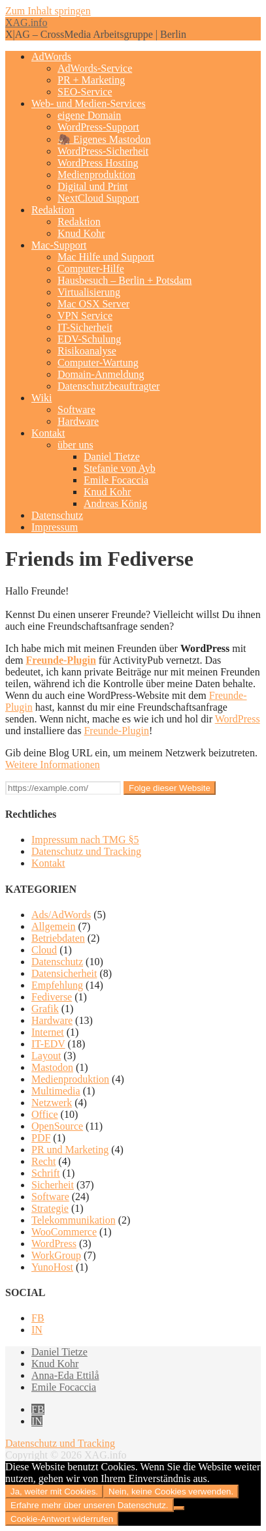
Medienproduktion (96, 174)
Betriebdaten (58, 938)
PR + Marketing (91, 79)
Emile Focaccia (116, 480)
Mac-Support (58, 245)
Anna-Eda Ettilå (65, 1375)
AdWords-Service (95, 68)
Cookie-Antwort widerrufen (61, 1519)
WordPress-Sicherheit (103, 151)
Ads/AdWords (61, 914)
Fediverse (51, 996)
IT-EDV (48, 1043)
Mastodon (52, 1067)
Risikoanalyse (87, 350)
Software (76, 409)
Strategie (50, 1208)
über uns (75, 444)
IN (36, 1329)
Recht (43, 1161)
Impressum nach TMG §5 (85, 839)
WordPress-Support (98, 126)
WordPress (237, 718)
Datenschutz (57, 515)
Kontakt (48, 433)
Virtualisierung (89, 292)
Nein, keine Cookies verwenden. (170, 1491)
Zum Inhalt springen (48, 10)
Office (44, 1114)
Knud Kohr (81, 233)
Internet (47, 1032)
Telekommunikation (73, 1220)
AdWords (51, 56)
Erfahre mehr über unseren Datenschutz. (89, 1505)
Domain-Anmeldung (101, 374)
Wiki (41, 397)
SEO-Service (85, 91)
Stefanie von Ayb (120, 468)
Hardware (78, 421)
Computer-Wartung (98, 362)
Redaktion (53, 209)
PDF (40, 1137)
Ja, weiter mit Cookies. (54, 1491)
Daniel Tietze (112, 456)
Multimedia (55, 1090)
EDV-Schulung (89, 339)
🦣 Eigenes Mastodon (104, 139)
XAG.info (26, 22)
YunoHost (52, 1267)
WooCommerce (64, 1231)
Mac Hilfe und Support (106, 256)
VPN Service (85, 315)
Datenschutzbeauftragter (108, 386)
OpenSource (57, 1126)
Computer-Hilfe (91, 268)
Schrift (45, 1173)
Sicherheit (52, 1184)
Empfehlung (57, 985)
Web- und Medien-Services (88, 103)
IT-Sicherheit (85, 327)
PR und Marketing (69, 1149)
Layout (46, 1055)
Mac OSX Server (93, 303)
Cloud (44, 949)
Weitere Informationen (52, 764)
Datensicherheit (64, 973)
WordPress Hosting (98, 162)
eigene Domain (89, 115)
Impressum (54, 527)
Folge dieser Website (169, 788)
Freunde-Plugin (61, 660)
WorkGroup (56, 1255)
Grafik (45, 1008)
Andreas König (115, 503)
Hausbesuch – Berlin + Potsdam (124, 280)
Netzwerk (51, 1102)
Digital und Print (93, 186)
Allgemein (53, 926)
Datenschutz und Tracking (86, 851)
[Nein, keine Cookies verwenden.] (179, 1508)
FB (37, 1317)
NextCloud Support (98, 198)
